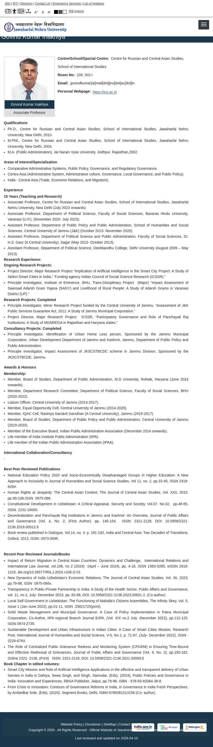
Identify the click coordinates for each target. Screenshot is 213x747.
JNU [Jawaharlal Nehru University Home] (8, 3)
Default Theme (65, 12)
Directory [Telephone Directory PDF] (26, 3)
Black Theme (56, 12)
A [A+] (36, 12)
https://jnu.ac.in (105, 92)
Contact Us (42, 3)
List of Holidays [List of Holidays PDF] (93, 3)
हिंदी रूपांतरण (76, 11)
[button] (204, 24)
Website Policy (72, 724)
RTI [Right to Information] (15, 3)
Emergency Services (67, 3)
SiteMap (110, 724)
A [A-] (49, 12)
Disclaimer (93, 724)
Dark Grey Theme (60, 12)
